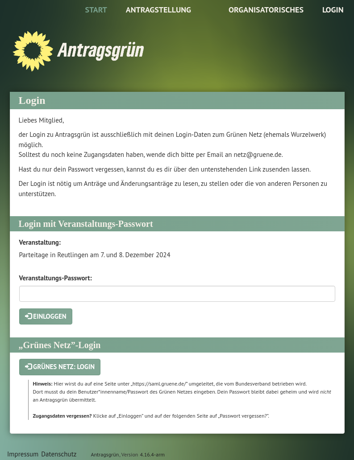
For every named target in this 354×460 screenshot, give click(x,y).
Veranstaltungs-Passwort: (55, 278)
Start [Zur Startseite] (96, 9)
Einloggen (46, 316)
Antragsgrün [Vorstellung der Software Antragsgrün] (105, 454)
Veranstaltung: (40, 242)
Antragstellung (158, 9)
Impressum (22, 454)
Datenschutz (58, 454)
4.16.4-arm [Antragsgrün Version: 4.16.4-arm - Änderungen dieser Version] (152, 454)
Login (333, 9)
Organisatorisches (266, 9)
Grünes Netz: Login (60, 366)
